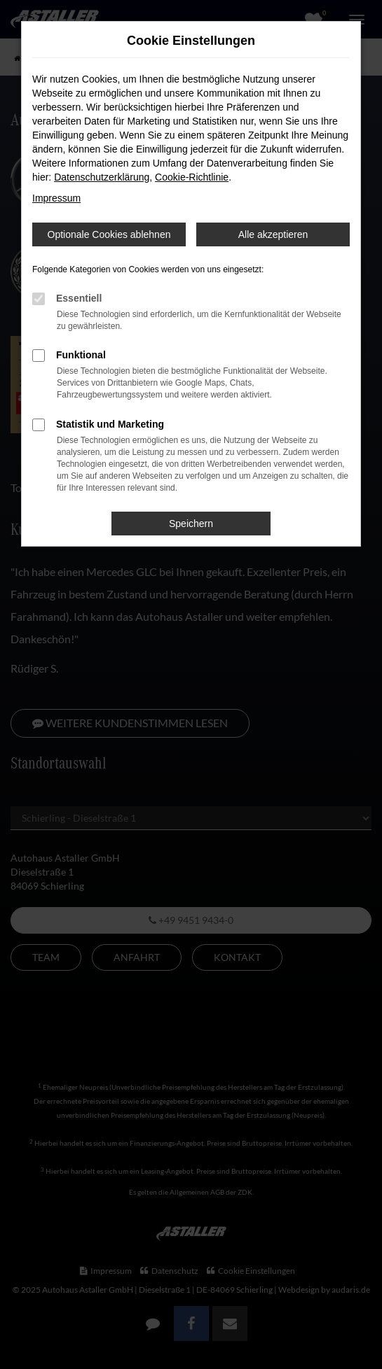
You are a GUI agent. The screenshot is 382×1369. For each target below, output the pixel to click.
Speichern (191, 523)
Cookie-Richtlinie (191, 177)
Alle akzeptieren (273, 234)
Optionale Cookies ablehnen (109, 234)
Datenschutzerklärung (101, 177)
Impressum (56, 198)
